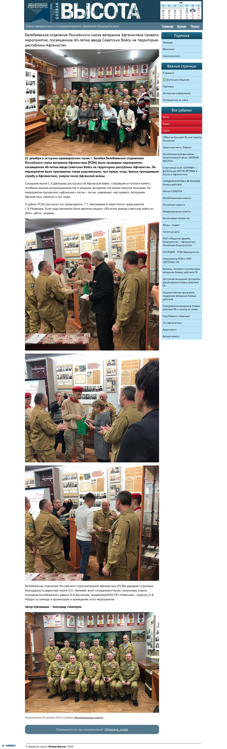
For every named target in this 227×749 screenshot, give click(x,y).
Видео (166, 123)
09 (193, 11)
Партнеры (168, 86)
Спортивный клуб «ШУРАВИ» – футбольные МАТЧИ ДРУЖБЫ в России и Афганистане (180, 171)
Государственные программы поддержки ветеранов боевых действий (179, 296)
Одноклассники (171, 56)
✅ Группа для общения (176, 79)
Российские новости (174, 204)
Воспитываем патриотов (176, 218)
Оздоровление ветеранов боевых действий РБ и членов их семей (181, 308)
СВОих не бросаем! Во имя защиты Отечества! (182, 139)
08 (187, 11)
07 (181, 11)
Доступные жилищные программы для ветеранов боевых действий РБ (181, 282)
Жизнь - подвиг (171, 225)
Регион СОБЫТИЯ (172, 191)
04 (163, 11)
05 (169, 11)
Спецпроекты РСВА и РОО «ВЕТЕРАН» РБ (177, 260)
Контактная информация (177, 93)
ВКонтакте (168, 49)
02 (193, 8)
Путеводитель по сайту (175, 100)
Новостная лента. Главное (177, 147)
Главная (167, 26)
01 (187, 8)
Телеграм (168, 42)
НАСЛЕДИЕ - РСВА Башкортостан (181, 252)
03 (198, 8)
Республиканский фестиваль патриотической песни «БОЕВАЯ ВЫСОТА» (181, 157)
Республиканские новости (88, 717)
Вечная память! (171, 336)
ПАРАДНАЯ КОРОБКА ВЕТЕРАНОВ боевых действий (181, 183)
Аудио (166, 130)
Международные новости (177, 211)
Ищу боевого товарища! (176, 316)
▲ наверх (9, 745)
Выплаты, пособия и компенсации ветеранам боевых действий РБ (181, 270)
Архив (181, 26)
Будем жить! (169, 329)
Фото (166, 117)
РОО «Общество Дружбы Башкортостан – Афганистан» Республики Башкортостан (179, 242)
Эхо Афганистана (172, 322)
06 (175, 11)
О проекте (168, 73)
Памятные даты (171, 231)
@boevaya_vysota (116, 729)
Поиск (195, 26)
